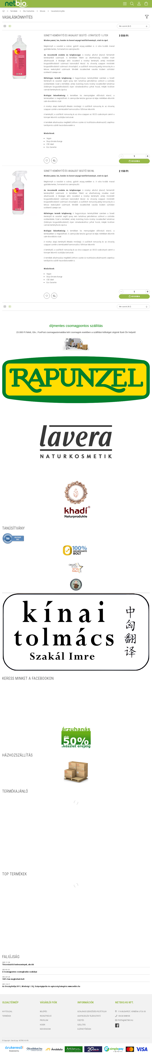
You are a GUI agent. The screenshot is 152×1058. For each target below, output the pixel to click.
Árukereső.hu (14, 1051)
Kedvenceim (45, 1029)
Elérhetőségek (84, 1029)
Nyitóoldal (7, 1011)
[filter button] (147, 17)
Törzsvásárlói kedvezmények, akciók (18, 965)
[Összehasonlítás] (54, 160)
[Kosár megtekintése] (146, 3)
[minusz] (121, 156)
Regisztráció (46, 1016)
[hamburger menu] (124, 3)
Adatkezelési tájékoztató (89, 1016)
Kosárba (135, 161)
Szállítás (81, 1025)
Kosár (42, 1025)
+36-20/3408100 (124, 1016)
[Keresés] (132, 3)
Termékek (6, 1016)
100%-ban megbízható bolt (13, 979)
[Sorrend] (133, 26)
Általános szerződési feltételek (92, 1011)
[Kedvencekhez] (47, 160)
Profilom (44, 1020)
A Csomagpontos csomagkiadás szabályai (19, 972)
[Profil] (139, 3)
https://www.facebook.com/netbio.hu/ (117, 1025)
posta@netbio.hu (125, 1020)
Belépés (43, 1011)
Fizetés (80, 1020)
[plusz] (147, 156)
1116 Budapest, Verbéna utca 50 (132, 1011)
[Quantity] (134, 156)
